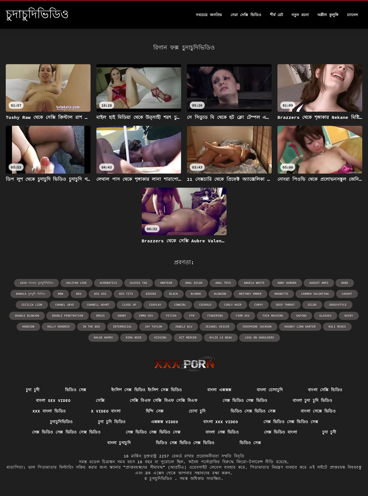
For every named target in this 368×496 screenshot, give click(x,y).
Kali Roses (337, 326)
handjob (28, 326)
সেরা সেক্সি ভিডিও (246, 14)
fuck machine (272, 316)
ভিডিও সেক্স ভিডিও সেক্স (253, 411)
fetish (171, 316)
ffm (191, 316)
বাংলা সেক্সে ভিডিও (318, 411)
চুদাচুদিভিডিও (61, 421)
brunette (281, 294)
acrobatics (108, 283)
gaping (301, 316)
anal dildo (193, 283)
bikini (151, 294)
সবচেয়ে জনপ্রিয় (209, 14)
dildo (312, 305)
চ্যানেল (352, 14)
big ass (100, 294)
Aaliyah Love (76, 283)
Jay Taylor (153, 326)
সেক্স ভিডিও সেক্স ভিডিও (245, 400)
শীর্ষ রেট (276, 14)
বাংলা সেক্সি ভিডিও (325, 389)
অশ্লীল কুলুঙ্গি (327, 14)
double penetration (67, 316)
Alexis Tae (138, 283)
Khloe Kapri (103, 337)
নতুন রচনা (300, 14)
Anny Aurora (286, 283)
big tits (126, 294)
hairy (348, 316)
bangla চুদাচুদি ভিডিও (30, 294)
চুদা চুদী (33, 389)
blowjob (220, 294)
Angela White (254, 283)
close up (129, 305)
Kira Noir (133, 337)
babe (344, 283)
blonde (196, 294)
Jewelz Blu (183, 326)
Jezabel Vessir (217, 326)
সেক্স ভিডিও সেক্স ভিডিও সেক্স (290, 421)
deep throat (285, 305)
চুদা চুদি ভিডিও (112, 421)
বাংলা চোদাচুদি (270, 389)
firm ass (243, 316)
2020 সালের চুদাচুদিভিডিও (36, 283)
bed (78, 294)
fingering (215, 316)
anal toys (223, 283)
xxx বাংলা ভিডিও (49, 411)
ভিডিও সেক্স (75, 389)
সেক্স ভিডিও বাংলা (280, 432)
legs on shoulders (259, 337)
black (173, 294)
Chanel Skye (64, 305)
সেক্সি (100, 400)
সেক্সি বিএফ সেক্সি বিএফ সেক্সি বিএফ (163, 400)
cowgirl (180, 305)
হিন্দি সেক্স (154, 411)
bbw (60, 294)
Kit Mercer (188, 337)
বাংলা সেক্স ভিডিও (222, 432)
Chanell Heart (98, 305)
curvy (258, 305)
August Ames (318, 283)
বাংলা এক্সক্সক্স (219, 389)
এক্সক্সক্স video (164, 421)
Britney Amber (250, 294)
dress (100, 316)
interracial (122, 326)
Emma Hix (146, 316)
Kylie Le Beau (221, 337)
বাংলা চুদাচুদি (119, 442)
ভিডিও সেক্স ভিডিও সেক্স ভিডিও (185, 442)
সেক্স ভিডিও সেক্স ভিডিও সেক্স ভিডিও (66, 432)
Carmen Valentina (315, 294)
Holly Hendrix (58, 326)
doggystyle (338, 305)
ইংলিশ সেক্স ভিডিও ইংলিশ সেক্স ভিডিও (146, 389)
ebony (122, 316)
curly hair (232, 305)
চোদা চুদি (197, 411)
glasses (325, 316)
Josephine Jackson (257, 326)
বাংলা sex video (53, 400)
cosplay (155, 305)
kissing (160, 337)
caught (347, 294)
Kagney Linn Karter (300, 326)
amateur (166, 283)
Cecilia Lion (32, 305)
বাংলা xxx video (220, 421)
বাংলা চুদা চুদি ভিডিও (312, 400)
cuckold (205, 305)
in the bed (91, 326)
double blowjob (27, 316)
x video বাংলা (105, 411)
